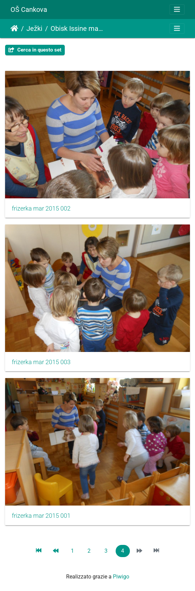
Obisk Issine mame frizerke (79, 28)
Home (14, 28)
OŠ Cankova (29, 9)
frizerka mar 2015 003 (41, 362)
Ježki (34, 28)
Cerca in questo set (34, 50)
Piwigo (121, 576)
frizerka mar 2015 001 (41, 515)
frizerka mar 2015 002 (41, 208)
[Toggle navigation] (177, 9)
